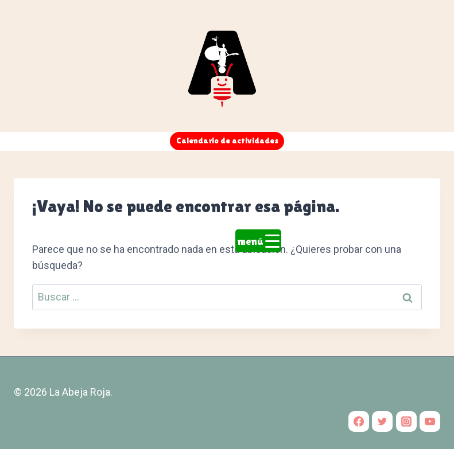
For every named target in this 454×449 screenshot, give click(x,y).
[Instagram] (406, 421)
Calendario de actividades (227, 140)
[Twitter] (382, 421)
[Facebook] (358, 421)
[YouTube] (430, 421)
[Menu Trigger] (258, 240)
